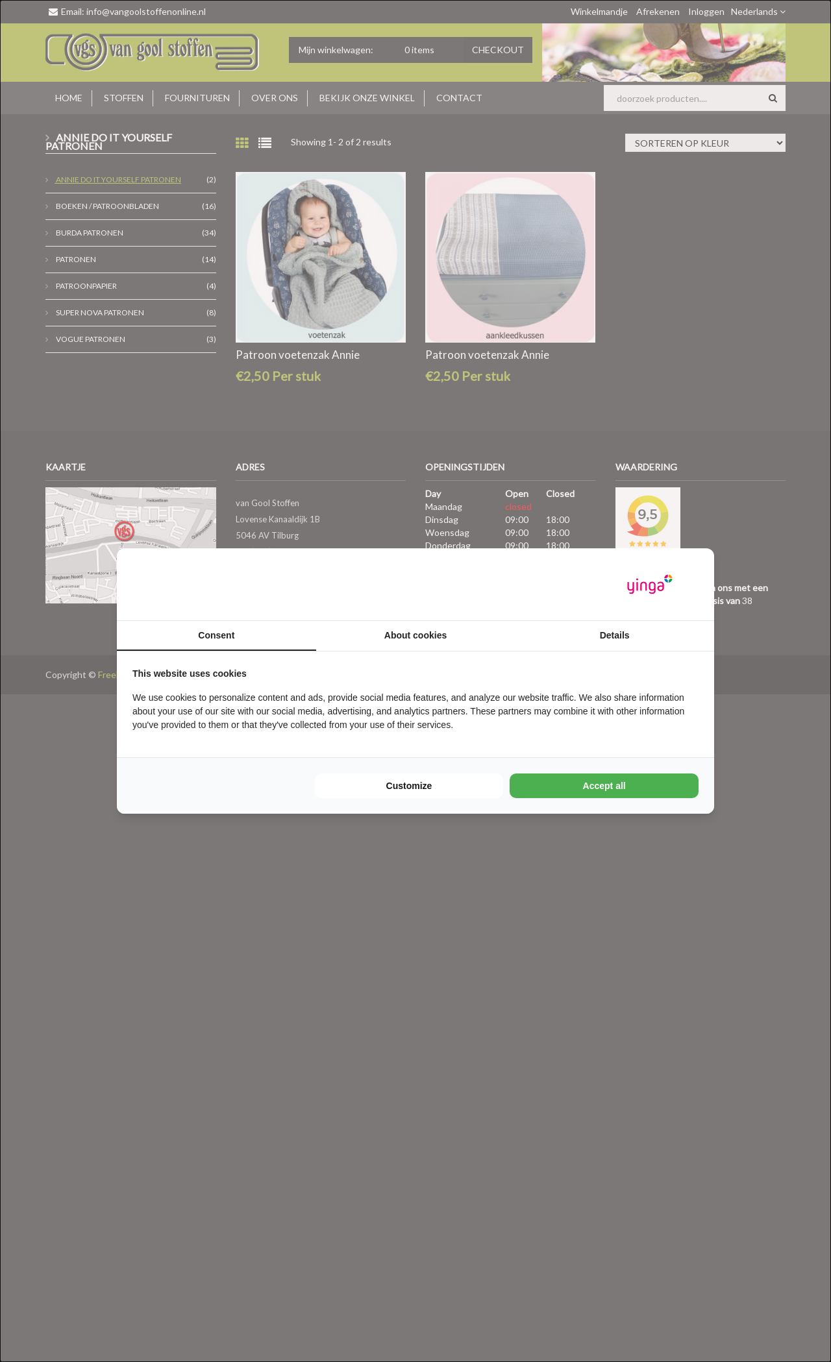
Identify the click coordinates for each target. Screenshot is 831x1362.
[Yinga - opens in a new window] (650, 584)
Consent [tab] (216, 635)
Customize (409, 786)
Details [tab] (615, 635)
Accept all (604, 786)
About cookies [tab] (415, 635)
